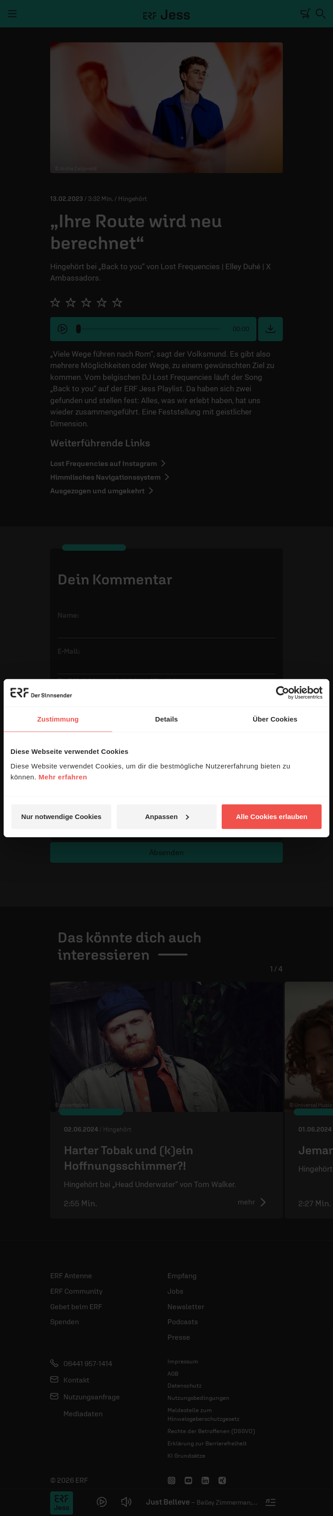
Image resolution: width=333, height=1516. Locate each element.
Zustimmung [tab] (58, 719)
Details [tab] (166, 719)
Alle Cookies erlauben (271, 816)
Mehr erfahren (63, 776)
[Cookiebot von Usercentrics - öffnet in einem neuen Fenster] (283, 693)
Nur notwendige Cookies (61, 816)
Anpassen (167, 816)
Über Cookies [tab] (275, 719)
